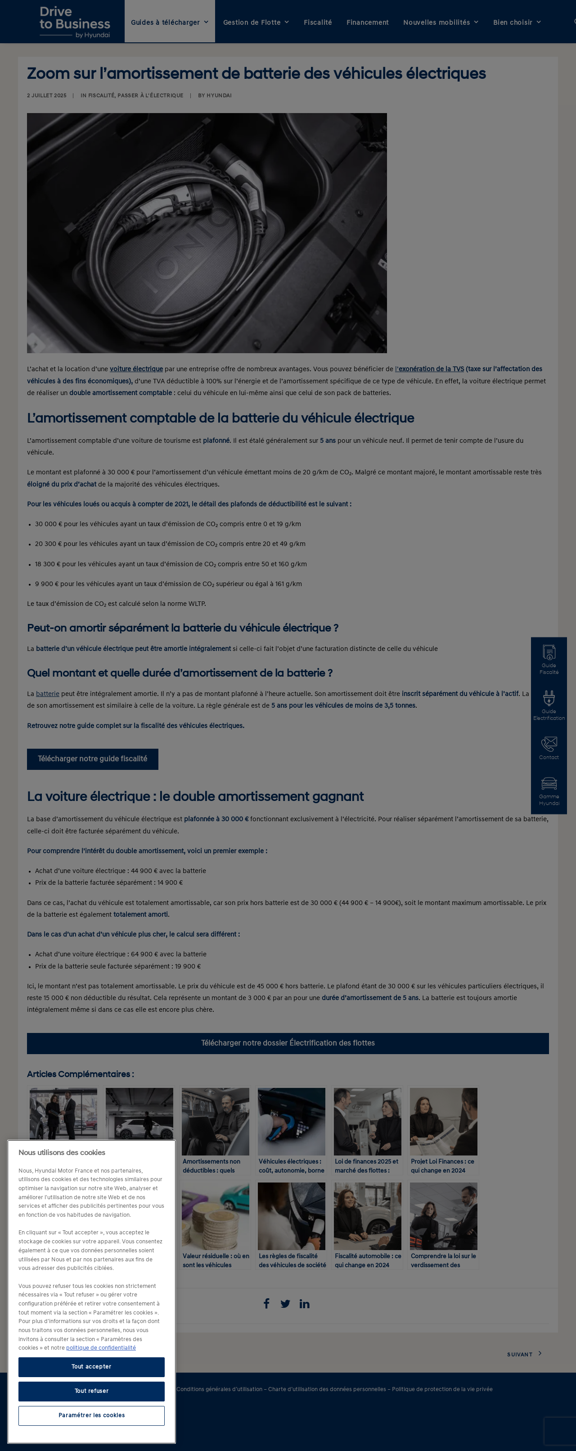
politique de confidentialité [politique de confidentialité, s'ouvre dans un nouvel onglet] (101, 1348)
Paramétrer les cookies (91, 1416)
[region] (91, 1292)
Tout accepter (92, 1367)
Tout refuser (92, 1391)
